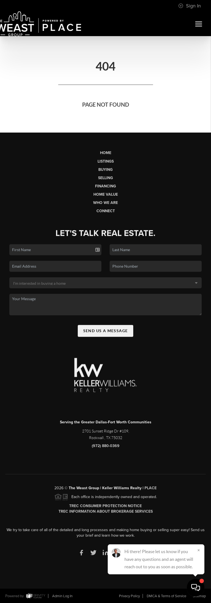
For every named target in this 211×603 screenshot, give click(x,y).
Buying (105, 169)
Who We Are (105, 202)
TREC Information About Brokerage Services (106, 514)
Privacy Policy (129, 596)
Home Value (105, 194)
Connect (105, 211)
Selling (105, 178)
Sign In (189, 6)
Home (105, 152)
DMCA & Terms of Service (166, 596)
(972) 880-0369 (106, 448)
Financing (105, 186)
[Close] (198, 550)
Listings (106, 161)
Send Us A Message (105, 333)
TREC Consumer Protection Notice (105, 508)
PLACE (151, 490)
